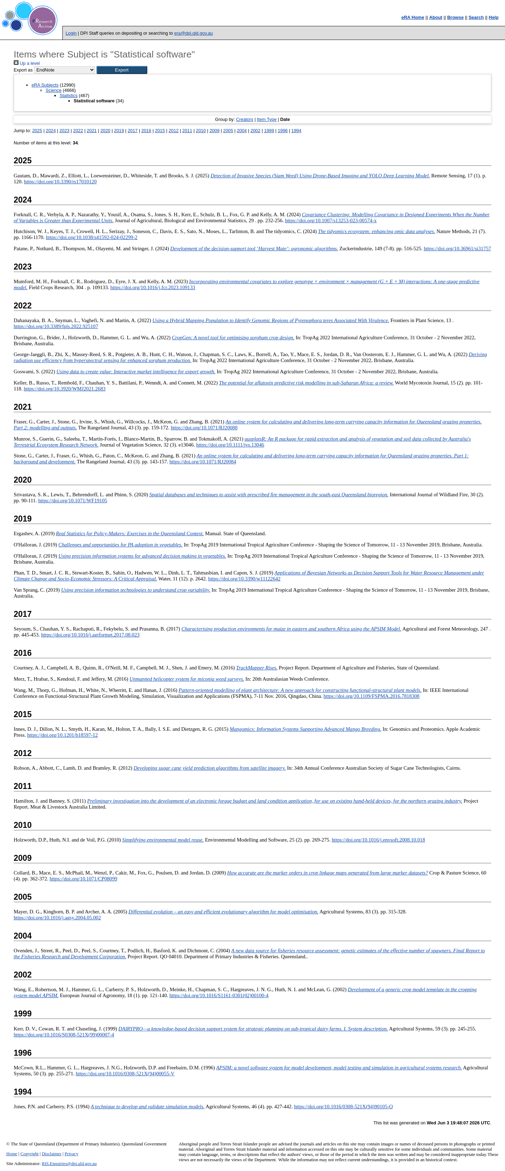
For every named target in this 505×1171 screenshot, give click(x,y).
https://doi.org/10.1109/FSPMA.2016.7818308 (372, 696)
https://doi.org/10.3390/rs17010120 (60, 181)
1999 (269, 130)
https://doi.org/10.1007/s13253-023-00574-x (331, 220)
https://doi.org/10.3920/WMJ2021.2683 (65, 389)
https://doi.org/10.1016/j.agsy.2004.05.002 (57, 917)
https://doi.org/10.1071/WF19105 (72, 500)
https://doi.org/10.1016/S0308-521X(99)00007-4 (64, 1034)
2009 (214, 130)
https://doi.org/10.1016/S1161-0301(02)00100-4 (219, 995)
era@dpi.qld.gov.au (193, 33)
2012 (174, 130)
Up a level (27, 63)
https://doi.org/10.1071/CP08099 (83, 878)
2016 (146, 130)
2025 (37, 130)
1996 (283, 130)
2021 (91, 130)
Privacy (71, 1153)
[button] (121, 70)
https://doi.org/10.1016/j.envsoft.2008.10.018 (378, 840)
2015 (160, 130)
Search (476, 17)
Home (11, 1153)
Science (54, 90)
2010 (201, 130)
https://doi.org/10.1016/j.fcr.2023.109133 (152, 287)
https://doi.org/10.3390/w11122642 (244, 578)
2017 (132, 130)
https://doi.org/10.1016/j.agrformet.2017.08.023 (90, 635)
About (436, 17)
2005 (228, 130)
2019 (119, 130)
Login (71, 33)
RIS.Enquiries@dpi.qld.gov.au (69, 1163)
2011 (187, 130)
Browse (455, 17)
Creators (244, 119)
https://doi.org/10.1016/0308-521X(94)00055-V (125, 1073)
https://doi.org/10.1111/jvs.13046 (230, 445)
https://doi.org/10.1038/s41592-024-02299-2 (91, 237)
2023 (64, 130)
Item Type (267, 119)
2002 (255, 130)
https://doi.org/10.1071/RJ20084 (202, 461)
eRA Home (412, 17)
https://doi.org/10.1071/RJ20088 (204, 427)
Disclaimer (51, 1153)
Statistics (69, 95)
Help (494, 17)
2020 (105, 130)
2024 (51, 130)
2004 (242, 130)
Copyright (29, 1153)
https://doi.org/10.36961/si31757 (457, 248)
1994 (296, 130)
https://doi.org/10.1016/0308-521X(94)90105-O (343, 1106)
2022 (78, 130)
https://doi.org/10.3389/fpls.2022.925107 (56, 326)
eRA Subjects (45, 85)
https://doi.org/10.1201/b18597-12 (62, 735)
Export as (23, 70)
